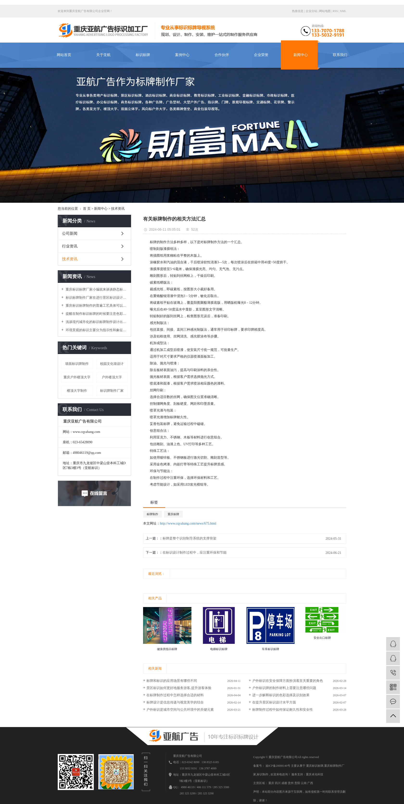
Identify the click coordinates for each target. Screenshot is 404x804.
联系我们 (340, 55)
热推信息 (297, 11)
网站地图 (325, 11)
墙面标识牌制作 (77, 364)
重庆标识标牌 (314, 765)
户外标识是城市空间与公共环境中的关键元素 (180, 709)
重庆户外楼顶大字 (76, 377)
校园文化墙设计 (112, 364)
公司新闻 (69, 233)
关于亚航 (103, 55)
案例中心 (182, 55)
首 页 (87, 208)
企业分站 (311, 11)
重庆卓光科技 (314, 774)
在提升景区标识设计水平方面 (274, 702)
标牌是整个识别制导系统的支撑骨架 (189, 538)
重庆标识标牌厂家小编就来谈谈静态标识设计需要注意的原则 (96, 289)
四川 (278, 783)
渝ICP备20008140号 (277, 765)
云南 (304, 783)
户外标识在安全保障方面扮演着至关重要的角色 (287, 681)
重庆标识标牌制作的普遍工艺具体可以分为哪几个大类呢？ (96, 305)
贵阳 (297, 783)
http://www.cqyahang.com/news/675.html (188, 523)
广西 (310, 783)
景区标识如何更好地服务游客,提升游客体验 (178, 688)
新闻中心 (300, 55)
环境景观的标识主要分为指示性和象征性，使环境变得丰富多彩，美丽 (96, 330)
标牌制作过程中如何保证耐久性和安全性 (282, 709)
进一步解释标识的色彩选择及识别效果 (280, 695)
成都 (284, 783)
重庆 (271, 783)
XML (343, 11)
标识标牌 (143, 55)
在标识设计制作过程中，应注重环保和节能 (195, 552)
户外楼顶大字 (112, 377)
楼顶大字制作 (77, 391)
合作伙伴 (222, 55)
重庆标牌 (173, 514)
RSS (335, 11)
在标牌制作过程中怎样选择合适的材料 (175, 695)
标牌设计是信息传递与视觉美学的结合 (175, 702)
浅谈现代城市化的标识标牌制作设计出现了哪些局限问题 (96, 322)
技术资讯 (118, 208)
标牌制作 (152, 514)
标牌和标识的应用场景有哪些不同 (171, 681)
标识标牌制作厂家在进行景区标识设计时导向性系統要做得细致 (96, 297)
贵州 (291, 783)
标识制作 (262, 774)
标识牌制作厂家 (112, 391)
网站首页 (64, 55)
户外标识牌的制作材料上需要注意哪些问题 (284, 688)
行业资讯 (69, 246)
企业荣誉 (261, 55)
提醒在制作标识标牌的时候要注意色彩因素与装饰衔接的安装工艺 (96, 314)
